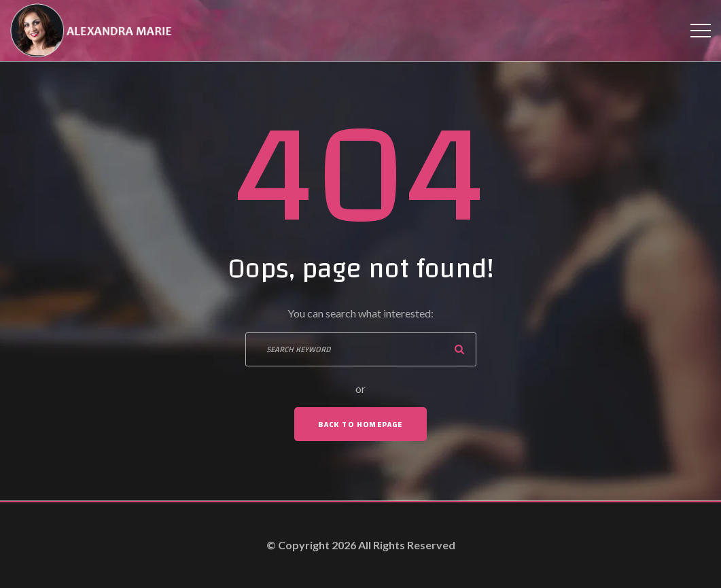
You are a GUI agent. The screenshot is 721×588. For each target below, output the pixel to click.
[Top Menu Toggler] (700, 30)
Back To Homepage (360, 424)
